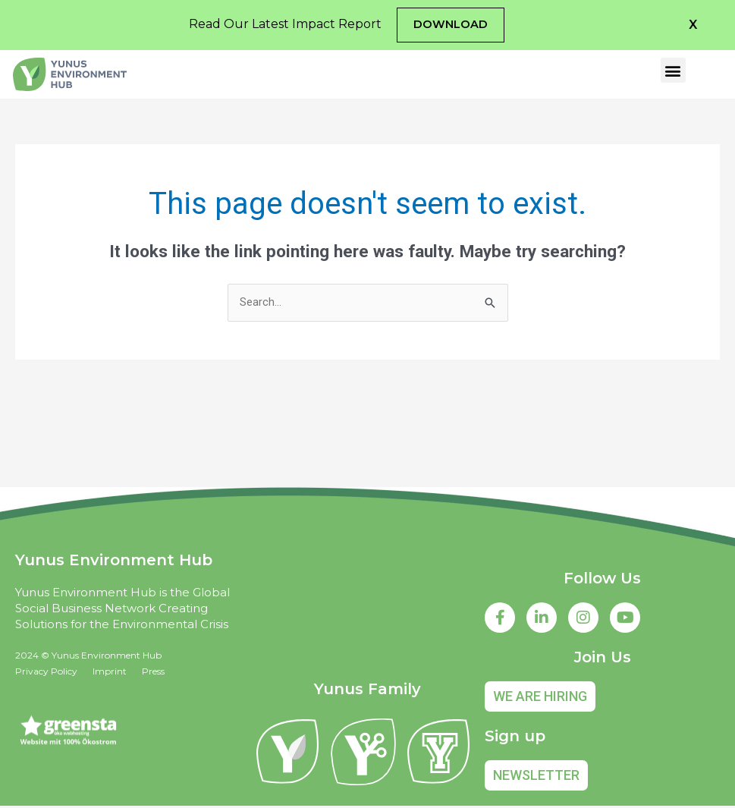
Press (153, 672)
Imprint (110, 672)
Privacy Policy (46, 672)
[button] (693, 25)
